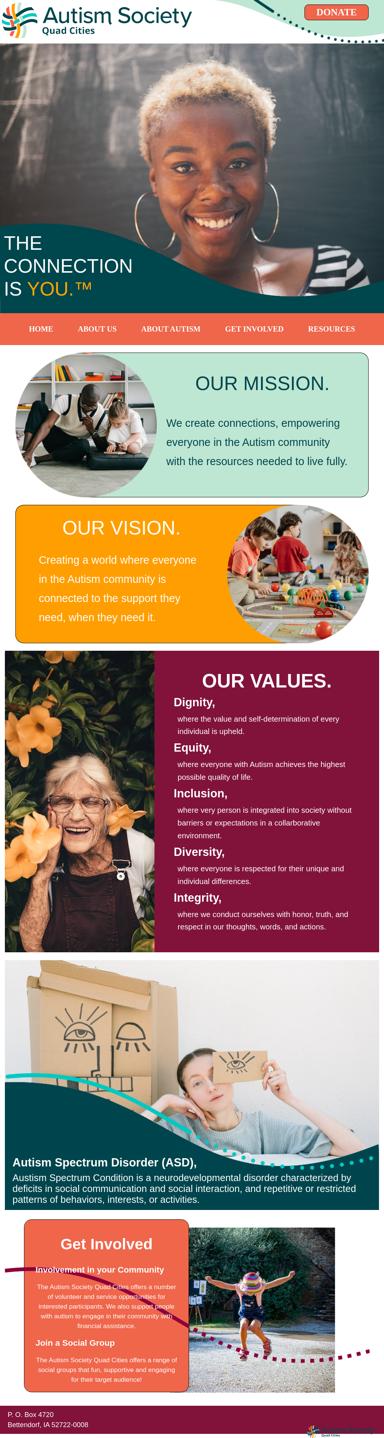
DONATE (336, 12)
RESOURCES (331, 329)
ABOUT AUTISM (171, 329)
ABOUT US (97, 329)
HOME (41, 329)
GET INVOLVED (254, 329)
